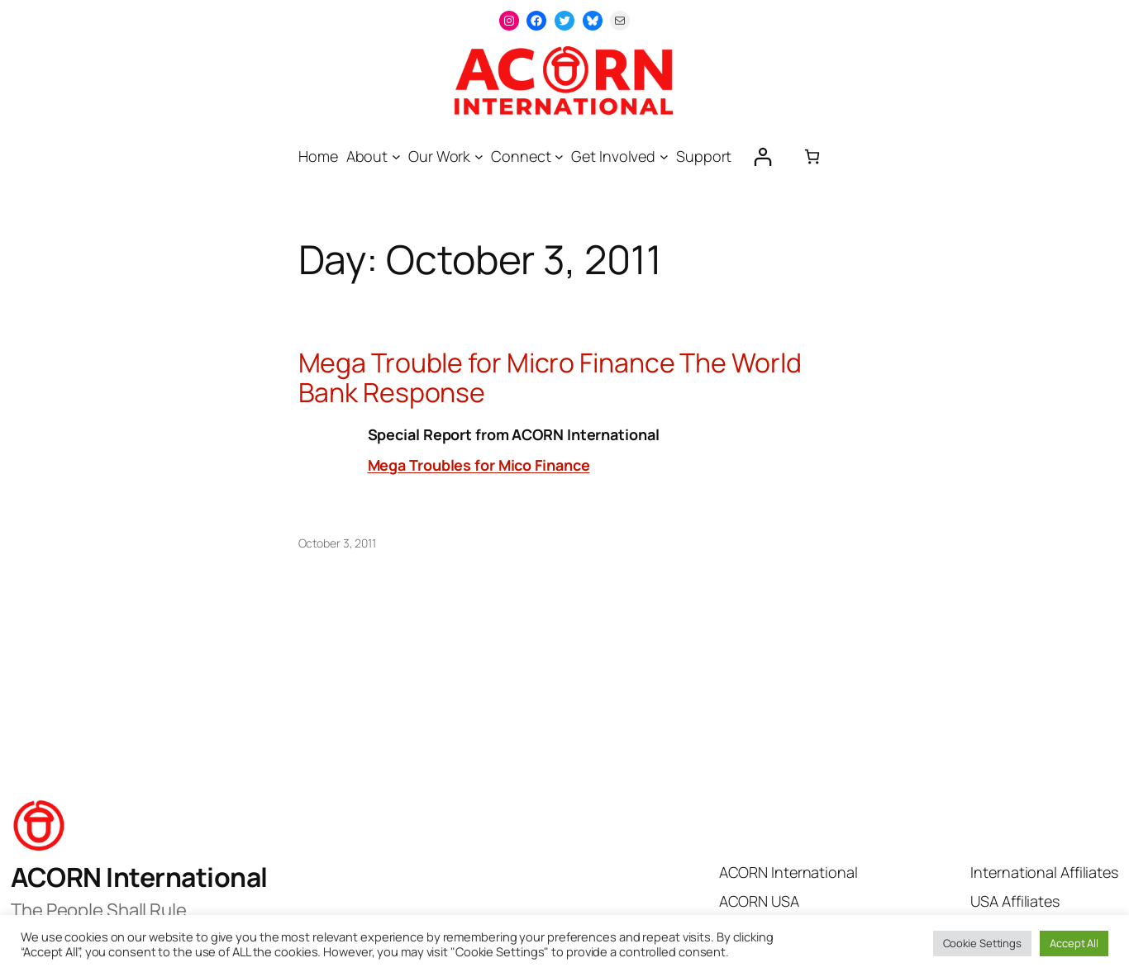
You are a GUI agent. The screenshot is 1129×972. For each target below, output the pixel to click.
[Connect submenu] (559, 156)
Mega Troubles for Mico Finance (479, 465)
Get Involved (613, 156)
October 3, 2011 (337, 543)
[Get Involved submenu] (664, 156)
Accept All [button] (1074, 943)
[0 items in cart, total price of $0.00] (812, 156)
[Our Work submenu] (479, 156)
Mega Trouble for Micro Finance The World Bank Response (550, 377)
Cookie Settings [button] (982, 943)
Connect (520, 156)
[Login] (762, 156)
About (367, 156)
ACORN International (139, 877)
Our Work (439, 156)
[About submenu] (396, 156)
